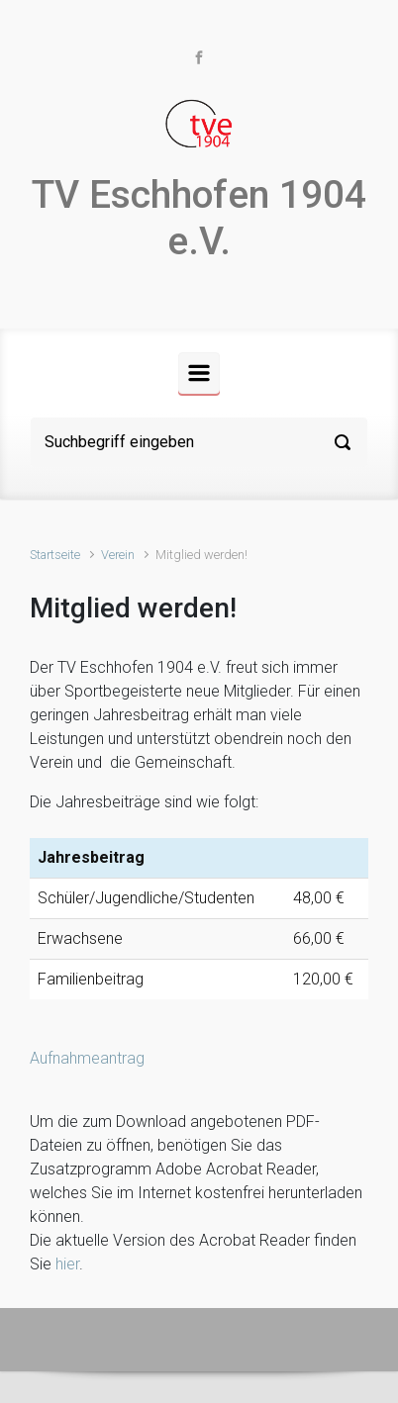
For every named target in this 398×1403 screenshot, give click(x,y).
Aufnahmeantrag (87, 1058)
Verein (118, 554)
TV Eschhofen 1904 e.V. (199, 218)
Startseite (55, 554)
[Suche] (199, 442)
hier (67, 1264)
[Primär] (199, 373)
